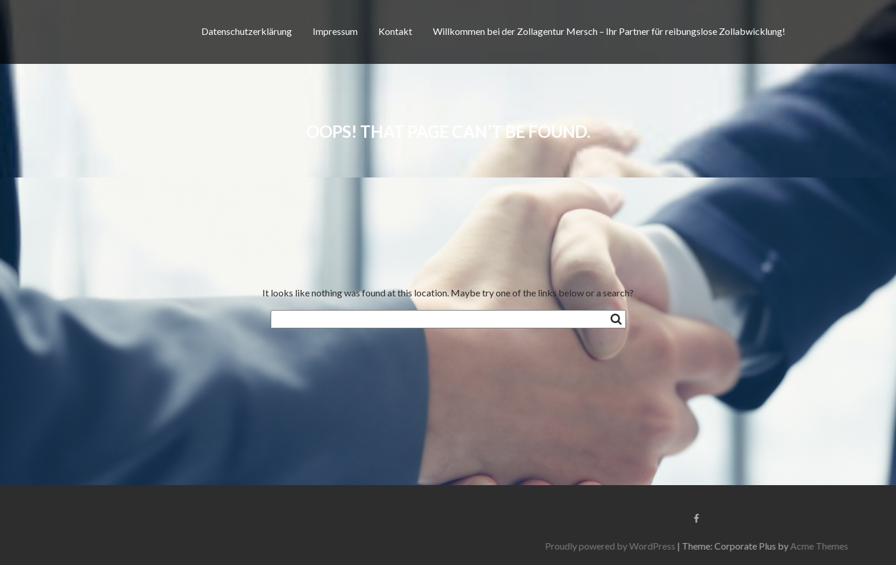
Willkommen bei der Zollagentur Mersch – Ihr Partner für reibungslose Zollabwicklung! (609, 31)
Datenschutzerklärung (246, 31)
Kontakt (395, 31)
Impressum (335, 31)
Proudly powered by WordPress (713, 545)
